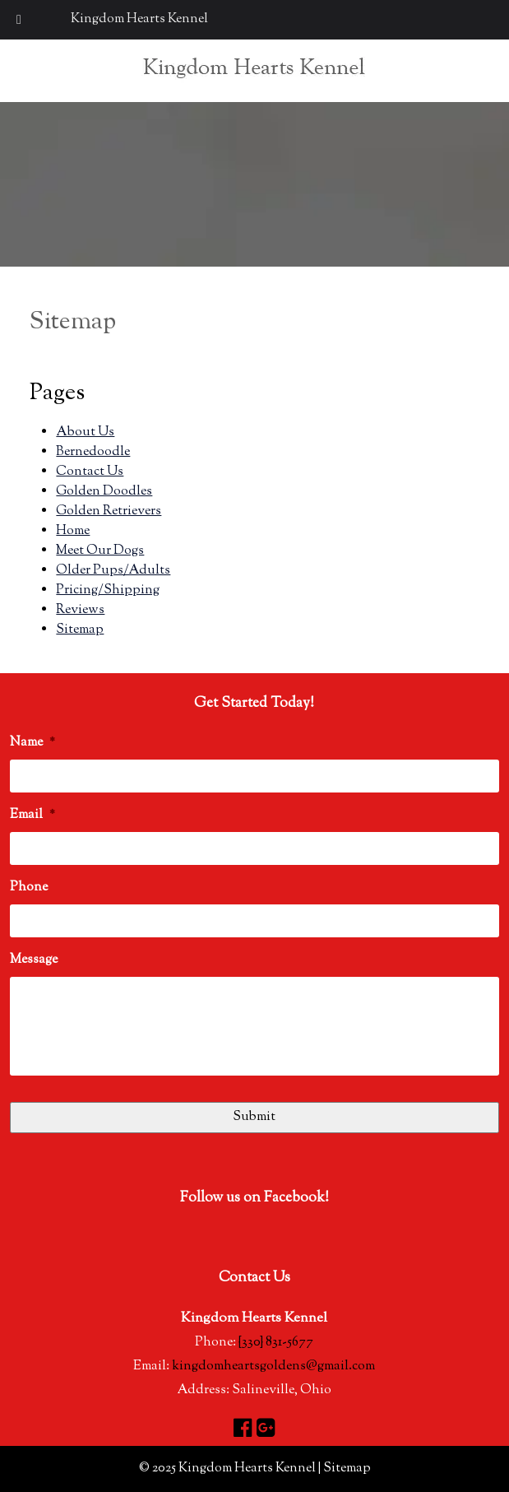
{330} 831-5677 (275, 1342)
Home (73, 531)
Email (32, 816)
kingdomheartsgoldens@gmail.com (273, 1366)
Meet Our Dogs (100, 550)
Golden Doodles (104, 491)
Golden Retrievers (108, 511)
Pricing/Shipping (108, 590)
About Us (85, 432)
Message (34, 960)
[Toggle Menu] (19, 20)
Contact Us (89, 471)
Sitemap (80, 630)
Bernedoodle (93, 452)
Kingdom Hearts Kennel (139, 19)
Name (32, 743)
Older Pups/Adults (113, 570)
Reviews (80, 610)
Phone (29, 888)
